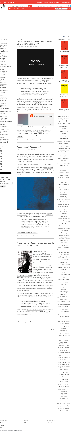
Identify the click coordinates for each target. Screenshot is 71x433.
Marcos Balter (3, 43)
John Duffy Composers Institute (64, 252)
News (17, 6)
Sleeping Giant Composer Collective (63, 348)
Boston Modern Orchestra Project (63, 152)
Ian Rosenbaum (60, 235)
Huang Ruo (2, 113)
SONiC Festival (61, 355)
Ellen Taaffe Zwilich (4, 142)
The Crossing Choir (66, 376)
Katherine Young (4, 141)
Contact (2, 425)
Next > (52, 329)
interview (61, 240)
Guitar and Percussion (64, 230)
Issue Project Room (63, 245)
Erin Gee (2, 69)
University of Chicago (63, 396)
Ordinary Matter (64, 96)
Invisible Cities (66, 240)
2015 (1, 163)
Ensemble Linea (61, 208)
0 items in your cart (9, 2)
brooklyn (64, 156)
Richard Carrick (3, 48)
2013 (1, 166)
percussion (67, 316)
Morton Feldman (63, 299)
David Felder (3, 64)
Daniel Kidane (3, 84)
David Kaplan (60, 189)
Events (23, 8)
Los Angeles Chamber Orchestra (63, 272)
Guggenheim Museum (62, 228)
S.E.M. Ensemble (62, 345)
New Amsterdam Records (64, 304)
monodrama (67, 297)
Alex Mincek (3, 100)
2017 (1, 160)
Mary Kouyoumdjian (5, 89)
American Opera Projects (64, 129)
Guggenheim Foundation (64, 226)
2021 (1, 153)
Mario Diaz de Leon (4, 59)
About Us (2, 422)
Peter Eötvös (61, 318)
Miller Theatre (63, 294)
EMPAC (66, 201)
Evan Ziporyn (62, 211)
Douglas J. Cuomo (4, 55)
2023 (1, 150)
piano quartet (60, 321)
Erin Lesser (61, 209)
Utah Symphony (62, 398)
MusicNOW (68, 301)
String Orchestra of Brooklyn (64, 362)
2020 (1, 155)
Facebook (26, 424)
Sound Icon (26, 290)
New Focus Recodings (63, 306)
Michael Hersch (3, 72)
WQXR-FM (60, 408)
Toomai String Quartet (63, 391)
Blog (10, 8)
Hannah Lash (67, 232)
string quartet (31, 159)
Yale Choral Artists (66, 408)
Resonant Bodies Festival (64, 330)
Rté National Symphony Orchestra (64, 335)
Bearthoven (62, 148)
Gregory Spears (3, 126)
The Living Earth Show (30, 161)
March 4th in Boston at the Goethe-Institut (27, 232)
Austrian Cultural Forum (63, 143)
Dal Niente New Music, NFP (63, 184)
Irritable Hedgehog (64, 242)
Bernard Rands (3, 110)
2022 (1, 151)
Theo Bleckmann (61, 384)
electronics (61, 201)
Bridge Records (67, 155)
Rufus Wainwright (64, 337)
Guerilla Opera (68, 225)
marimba (67, 279)
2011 (1, 169)
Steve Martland (3, 98)
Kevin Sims (61, 266)
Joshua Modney (63, 256)
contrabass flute (60, 180)
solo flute (65, 350)
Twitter (25, 422)
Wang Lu (2, 95)
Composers (23, 6)
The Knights (66, 381)
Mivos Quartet (60, 298)
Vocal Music (59, 403)
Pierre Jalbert (3, 81)
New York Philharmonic (63, 311)
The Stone (67, 384)
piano (67, 319)
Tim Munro (66, 388)
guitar (68, 228)
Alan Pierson (60, 118)
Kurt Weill (2, 137)
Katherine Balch (4, 42)
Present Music (61, 323)
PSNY (29, 6)
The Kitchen (61, 381)
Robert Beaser (3, 45)
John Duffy (2, 63)
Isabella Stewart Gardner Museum (63, 243)
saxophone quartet (63, 342)
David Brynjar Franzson (5, 66)
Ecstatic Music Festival (63, 194)
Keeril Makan (3, 97)
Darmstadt (63, 186)
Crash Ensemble (67, 180)
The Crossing (60, 376)
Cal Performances (60, 163)
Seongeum (36, 293)
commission (60, 179)
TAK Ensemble (67, 366)
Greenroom (63, 223)
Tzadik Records (63, 395)
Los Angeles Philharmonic (64, 274)
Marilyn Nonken (40, 267)
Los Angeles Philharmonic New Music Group (64, 277)
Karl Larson (60, 259)
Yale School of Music (64, 410)
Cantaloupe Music (67, 163)
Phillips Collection (62, 319)
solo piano (40, 139)
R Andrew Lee (35, 235)
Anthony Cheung (4, 51)
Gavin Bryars (3, 46)
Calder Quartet (63, 160)
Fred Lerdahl (3, 92)
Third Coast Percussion (64, 386)
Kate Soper (2, 124)
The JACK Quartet (64, 379)
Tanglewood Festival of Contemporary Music (63, 370)
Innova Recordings (67, 235)
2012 (1, 168)
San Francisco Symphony (62, 338)
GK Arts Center (27, 313)
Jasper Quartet (60, 247)
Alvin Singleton (3, 119)
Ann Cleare (2, 53)
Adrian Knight (3, 87)
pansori (40, 321)
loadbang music (63, 271)
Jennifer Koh (59, 249)
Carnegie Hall (62, 165)
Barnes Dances (64, 111)
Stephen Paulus (3, 103)
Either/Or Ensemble (64, 198)
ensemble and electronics (63, 204)
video (67, 398)
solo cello (61, 350)
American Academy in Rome (63, 121)
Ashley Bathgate (67, 139)
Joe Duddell (2, 61)
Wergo (68, 403)
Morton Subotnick (4, 128)
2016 (1, 161)
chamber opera (63, 170)
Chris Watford (61, 177)
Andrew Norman (4, 102)
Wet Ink (59, 405)
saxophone (60, 340)
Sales (1, 427)
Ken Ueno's (29, 309)
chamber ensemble (61, 167)
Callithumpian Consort (63, 161)
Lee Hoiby (2, 74)
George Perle (3, 105)
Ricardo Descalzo (33, 139)
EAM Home (11, 6)
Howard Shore (3, 116)
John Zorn (60, 254)
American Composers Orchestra (63, 127)
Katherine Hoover (4, 76)
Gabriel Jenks (3, 82)
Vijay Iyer (2, 79)
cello (67, 165)
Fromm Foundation (64, 216)
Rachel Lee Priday (60, 326)
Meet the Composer (64, 287)
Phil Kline (2, 85)
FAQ (1, 424)
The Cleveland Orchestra (64, 374)
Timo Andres (60, 389)
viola (65, 400)
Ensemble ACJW (63, 202)
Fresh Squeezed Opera (64, 214)
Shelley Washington (4, 136)
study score (67, 364)
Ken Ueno (2, 132)
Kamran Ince (3, 77)
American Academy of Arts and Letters (64, 124)
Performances (51, 6)
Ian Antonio (66, 233)
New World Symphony (64, 309)
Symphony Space (60, 366)
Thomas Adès (61, 388)
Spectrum (66, 359)
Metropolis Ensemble (63, 291)
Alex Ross (59, 119)
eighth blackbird (63, 196)
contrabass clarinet (66, 179)
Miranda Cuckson (63, 296)
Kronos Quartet (66, 266)
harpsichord (61, 233)
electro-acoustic (67, 199)
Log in (1, 2)
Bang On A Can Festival (61, 146)
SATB (68, 338)
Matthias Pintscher (4, 108)
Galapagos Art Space (61, 218)
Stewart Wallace (4, 134)
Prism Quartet (67, 323)
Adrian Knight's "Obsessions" (29, 147)
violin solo (24, 323)
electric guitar (60, 199)
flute (66, 211)
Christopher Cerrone (5, 50)
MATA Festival (63, 284)
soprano (67, 355)
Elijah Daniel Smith (4, 123)
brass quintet (60, 155)
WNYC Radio (60, 406)
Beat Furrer (2, 68)
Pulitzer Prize (67, 325)
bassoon (67, 146)
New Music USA (61, 308)
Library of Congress (64, 269)
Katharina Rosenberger (5, 111)
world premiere (66, 406)
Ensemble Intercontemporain (64, 206)
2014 (1, 164)
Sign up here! (50, 422)
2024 (1, 148)
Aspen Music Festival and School (63, 141)
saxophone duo (66, 340)
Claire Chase (66, 177)
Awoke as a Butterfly (64, 82)
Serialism (67, 345)
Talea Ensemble (64, 367)
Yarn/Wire (62, 412)
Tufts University (28, 275)
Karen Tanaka (3, 131)
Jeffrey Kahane (66, 247)
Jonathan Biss (66, 254)
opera (68, 314)
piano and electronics (40, 159)
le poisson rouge (27, 321)
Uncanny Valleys (64, 67)
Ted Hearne (65, 372)
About (28, 8)
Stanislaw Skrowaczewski (6, 121)
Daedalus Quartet (63, 182)
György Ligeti (60, 232)
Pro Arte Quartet (60, 325)
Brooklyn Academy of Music (63, 158)
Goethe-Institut (29, 235)
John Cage (61, 250)
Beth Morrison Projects (64, 150)
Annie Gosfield (3, 71)
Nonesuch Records (62, 314)
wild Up (63, 405)
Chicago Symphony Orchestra (64, 174)
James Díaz (2, 58)
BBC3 (59, 148)
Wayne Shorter (3, 118)
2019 (1, 156)
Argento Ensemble (60, 139)
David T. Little (66, 189)
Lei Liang (2, 94)
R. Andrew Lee (26, 164)
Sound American (67, 357)
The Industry (64, 377)
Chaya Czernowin (62, 172)
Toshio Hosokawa (64, 393)
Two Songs (64, 52)
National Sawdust (64, 303)
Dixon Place (63, 191)
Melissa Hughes (63, 289)
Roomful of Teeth (61, 333)
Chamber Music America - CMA (63, 168)
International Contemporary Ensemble (64, 237)
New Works (67, 308)
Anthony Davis (3, 56)
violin (68, 400)
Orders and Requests (39, 6)
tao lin (60, 372)
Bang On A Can (64, 145)
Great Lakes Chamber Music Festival (64, 221)
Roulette (40, 235)
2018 (1, 158)
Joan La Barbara (4, 90)
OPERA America (61, 316)
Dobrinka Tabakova (4, 129)
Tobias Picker (3, 106)
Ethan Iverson (66, 209)
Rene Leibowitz (64, 328)
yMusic (67, 412)
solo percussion (61, 352)
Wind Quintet (67, 405)
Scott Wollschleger (4, 139)
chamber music (67, 167)
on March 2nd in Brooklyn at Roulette (39, 231)
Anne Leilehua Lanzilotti (63, 134)
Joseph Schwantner (4, 115)
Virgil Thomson (66, 401)
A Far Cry (67, 116)
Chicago (67, 172)
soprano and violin (60, 357)
